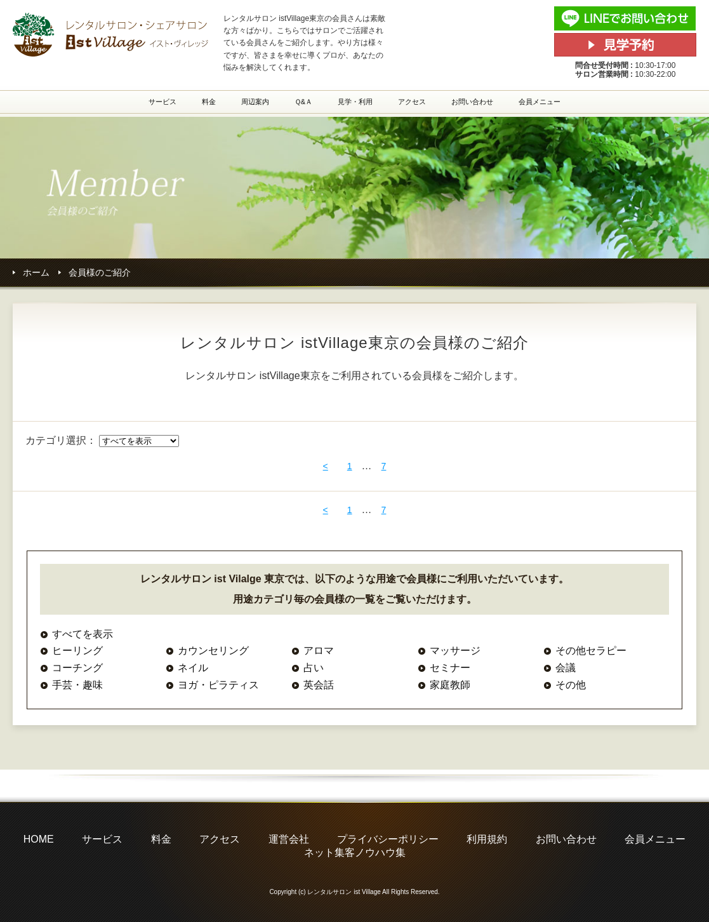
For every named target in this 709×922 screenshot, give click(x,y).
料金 (209, 101)
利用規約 (487, 839)
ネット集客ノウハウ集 (355, 852)
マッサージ (455, 650)
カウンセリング (213, 650)
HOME (38, 839)
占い (313, 667)
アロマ (318, 650)
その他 (570, 684)
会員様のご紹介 (100, 272)
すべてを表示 (82, 634)
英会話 (318, 684)
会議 (565, 667)
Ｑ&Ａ (303, 101)
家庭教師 (450, 684)
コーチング (77, 667)
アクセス (412, 101)
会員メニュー (539, 101)
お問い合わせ (472, 101)
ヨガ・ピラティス (218, 684)
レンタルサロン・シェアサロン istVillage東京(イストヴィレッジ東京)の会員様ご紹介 (111, 35)
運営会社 (288, 839)
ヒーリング (77, 650)
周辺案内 (255, 101)
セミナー (450, 667)
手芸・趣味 (77, 684)
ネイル (193, 667)
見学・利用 (355, 101)
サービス (162, 101)
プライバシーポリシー (388, 839)
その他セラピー (590, 650)
